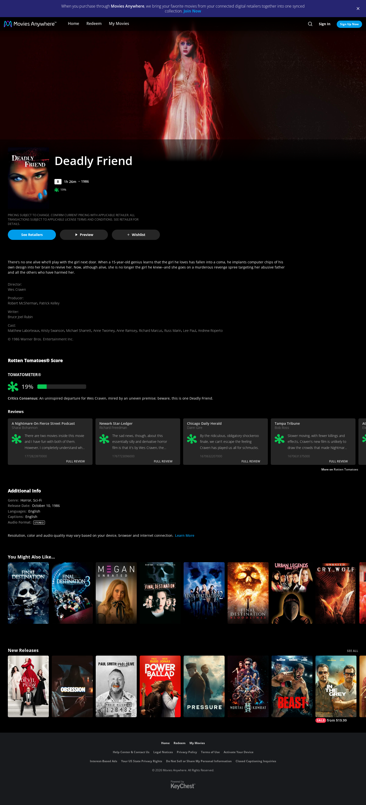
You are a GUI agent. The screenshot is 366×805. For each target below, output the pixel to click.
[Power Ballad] (160, 686)
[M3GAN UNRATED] (116, 593)
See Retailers (32, 234)
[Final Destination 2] (204, 593)
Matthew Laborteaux (23, 330)
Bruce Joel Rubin (20, 316)
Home (73, 23)
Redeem (94, 23)
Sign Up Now (349, 24)
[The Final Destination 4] (28, 593)
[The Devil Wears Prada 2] (28, 686)
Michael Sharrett (78, 330)
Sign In (324, 24)
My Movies (119, 23)
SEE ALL (352, 651)
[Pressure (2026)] (204, 686)
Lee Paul (189, 330)
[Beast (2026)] (292, 686)
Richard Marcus (150, 330)
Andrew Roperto (210, 330)
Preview (84, 234)
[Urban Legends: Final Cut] (292, 593)
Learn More (184, 535)
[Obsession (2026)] (72, 686)
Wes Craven (17, 289)
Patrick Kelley (49, 303)
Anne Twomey (104, 330)
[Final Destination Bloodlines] (248, 593)
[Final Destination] (160, 593)
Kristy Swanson (52, 330)
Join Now (192, 11)
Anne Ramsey (126, 330)
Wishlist (136, 234)
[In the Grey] (335, 689)
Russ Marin (172, 330)
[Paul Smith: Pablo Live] (116, 686)
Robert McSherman (22, 303)
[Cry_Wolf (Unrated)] (335, 593)
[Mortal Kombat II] (248, 686)
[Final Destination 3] (72, 593)
